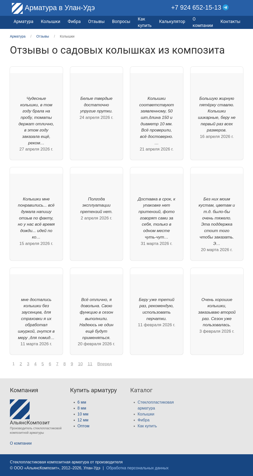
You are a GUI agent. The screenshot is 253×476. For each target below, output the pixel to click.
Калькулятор (172, 21)
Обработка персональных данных (137, 468)
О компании (203, 22)
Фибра (74, 21)
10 (80, 364)
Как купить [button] (144, 22)
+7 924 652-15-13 (196, 7)
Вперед (104, 364)
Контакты (230, 21)
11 (90, 364)
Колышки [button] (50, 21)
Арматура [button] (23, 21)
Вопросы (121, 21)
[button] (239, 7)
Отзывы (96, 21)
